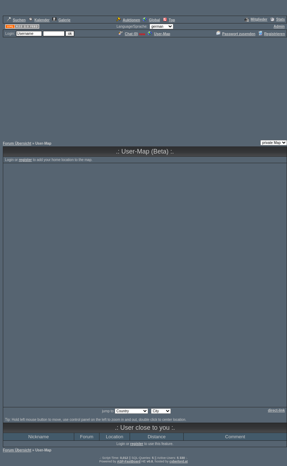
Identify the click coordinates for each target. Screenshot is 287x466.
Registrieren (271, 34)
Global (151, 20)
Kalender (39, 20)
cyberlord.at (178, 461)
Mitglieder (256, 19)
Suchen (16, 20)
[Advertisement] (143, 88)
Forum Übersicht (17, 143)
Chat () (128, 34)
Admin (279, 26)
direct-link (276, 410)
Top (169, 20)
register (25, 160)
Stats (277, 19)
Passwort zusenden (235, 34)
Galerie (61, 20)
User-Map (159, 34)
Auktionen (128, 20)
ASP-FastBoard (128, 461)
